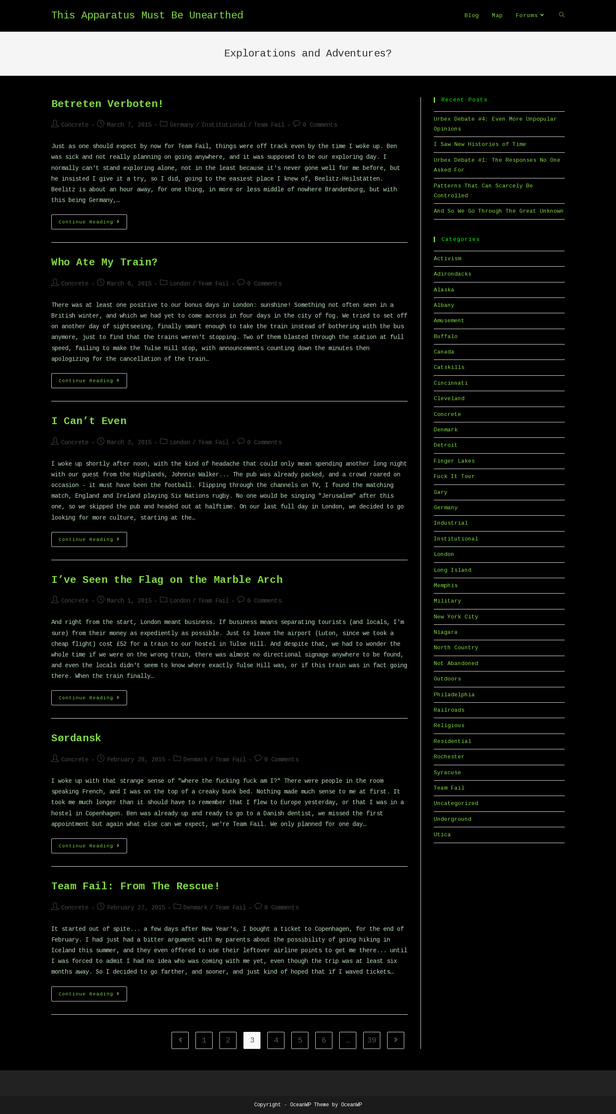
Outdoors (447, 679)
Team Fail (269, 125)
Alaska (444, 290)
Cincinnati (451, 383)
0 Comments (320, 125)
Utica (442, 835)
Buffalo (446, 336)
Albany (444, 305)
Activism (447, 258)
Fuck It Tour (454, 476)
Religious (449, 725)
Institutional (223, 125)
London (180, 283)
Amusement (449, 321)
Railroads (449, 710)
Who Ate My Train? (104, 262)
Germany (182, 125)
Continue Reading (93, 223)
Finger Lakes (454, 461)
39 (371, 1040)
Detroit (446, 445)
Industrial (451, 523)
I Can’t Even (88, 421)
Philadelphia (454, 695)
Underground (452, 819)
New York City (456, 617)
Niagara (446, 632)
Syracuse (447, 772)
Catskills (449, 367)
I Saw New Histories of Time (480, 144)
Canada (444, 352)
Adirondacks (452, 274)
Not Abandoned (456, 663)
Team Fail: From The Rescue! (135, 886)
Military (447, 601)
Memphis (446, 585)
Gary (440, 492)
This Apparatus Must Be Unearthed (147, 15)
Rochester (449, 757)
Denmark (195, 759)
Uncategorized (456, 803)
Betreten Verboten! (107, 104)
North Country (456, 648)
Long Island (452, 570)
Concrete (75, 125)
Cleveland (449, 398)
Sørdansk (76, 738)
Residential (452, 741)
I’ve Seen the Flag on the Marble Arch (166, 580)
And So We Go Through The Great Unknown (499, 211)
